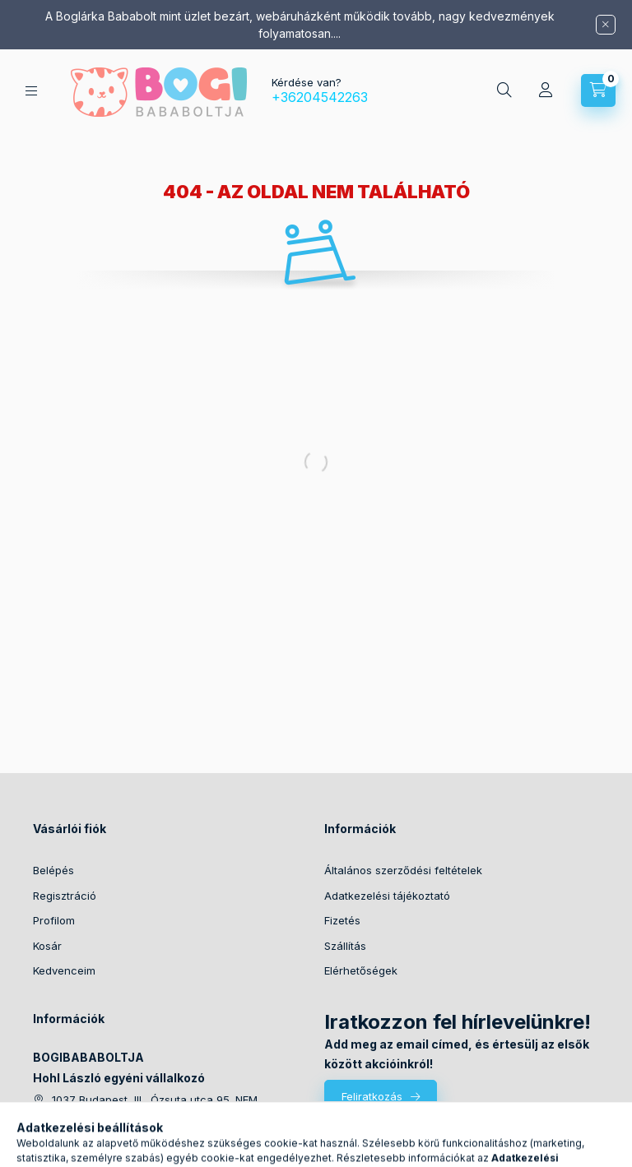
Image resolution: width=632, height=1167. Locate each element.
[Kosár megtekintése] (598, 90)
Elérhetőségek (360, 970)
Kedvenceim (64, 970)
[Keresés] (504, 90)
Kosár (47, 945)
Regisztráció (64, 895)
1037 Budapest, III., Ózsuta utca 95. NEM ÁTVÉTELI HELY (155, 1106)
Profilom (54, 920)
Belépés (53, 870)
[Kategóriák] (31, 91)
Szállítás (345, 945)
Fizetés (342, 920)
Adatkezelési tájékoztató (387, 895)
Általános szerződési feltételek (403, 870)
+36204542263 (320, 97)
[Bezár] (606, 25)
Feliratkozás (372, 1096)
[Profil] (545, 90)
